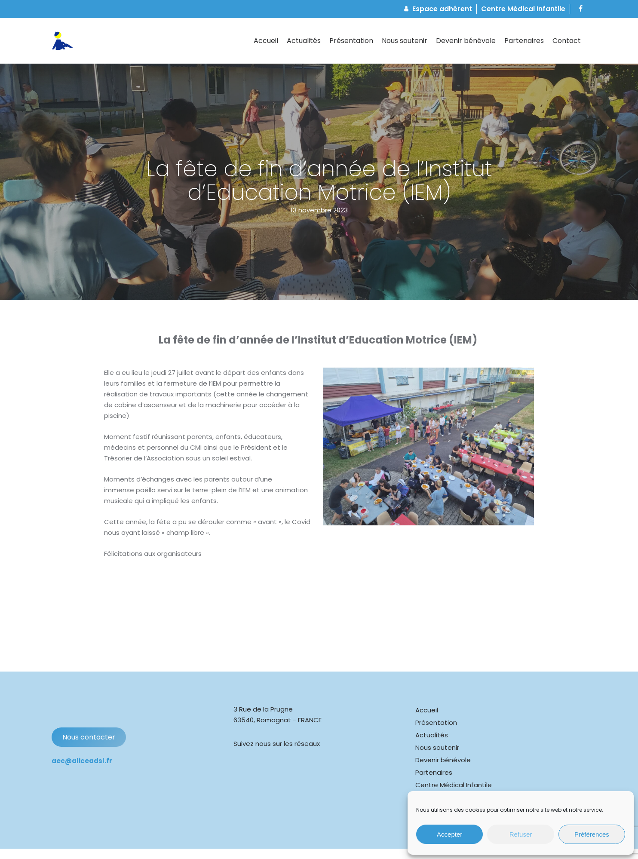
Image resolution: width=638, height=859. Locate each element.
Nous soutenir (437, 729)
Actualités (431, 716)
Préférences (591, 834)
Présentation (436, 704)
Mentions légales (235, 845)
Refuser (520, 834)
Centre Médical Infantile (453, 766)
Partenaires (433, 754)
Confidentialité (288, 845)
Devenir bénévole (443, 741)
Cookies (193, 845)
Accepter (449, 834)
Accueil (426, 691)
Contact (429, 779)
